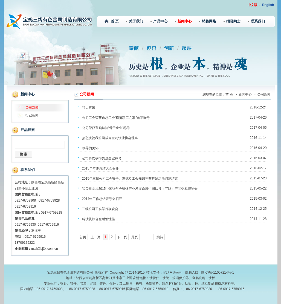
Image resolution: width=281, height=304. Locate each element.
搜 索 (23, 154)
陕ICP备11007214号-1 (217, 272)
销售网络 (207, 21)
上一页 (95, 237)
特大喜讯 (88, 108)
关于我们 (134, 21)
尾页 (134, 237)
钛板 (211, 278)
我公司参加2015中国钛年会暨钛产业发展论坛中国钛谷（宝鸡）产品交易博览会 (140, 189)
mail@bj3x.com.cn (44, 249)
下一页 (122, 237)
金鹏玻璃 (198, 278)
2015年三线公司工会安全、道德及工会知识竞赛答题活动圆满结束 (130, 178)
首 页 (112, 21)
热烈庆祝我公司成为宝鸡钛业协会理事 (110, 138)
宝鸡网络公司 (172, 272)
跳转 (160, 237)
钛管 (166, 278)
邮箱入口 (191, 272)
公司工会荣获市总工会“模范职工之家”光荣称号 (116, 118)
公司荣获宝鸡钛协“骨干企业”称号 (106, 128)
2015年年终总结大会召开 (100, 168)
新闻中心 (183, 21)
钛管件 (154, 278)
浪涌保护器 (180, 278)
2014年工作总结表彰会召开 (102, 199)
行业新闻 (32, 115)
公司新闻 (32, 108)
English (268, 5)
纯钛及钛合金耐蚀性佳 (98, 219)
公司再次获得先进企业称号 (101, 158)
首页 (83, 237)
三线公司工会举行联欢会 (100, 209)
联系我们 (256, 21)
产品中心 (158, 21)
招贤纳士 (232, 21)
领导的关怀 (90, 148)
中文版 (252, 5)
